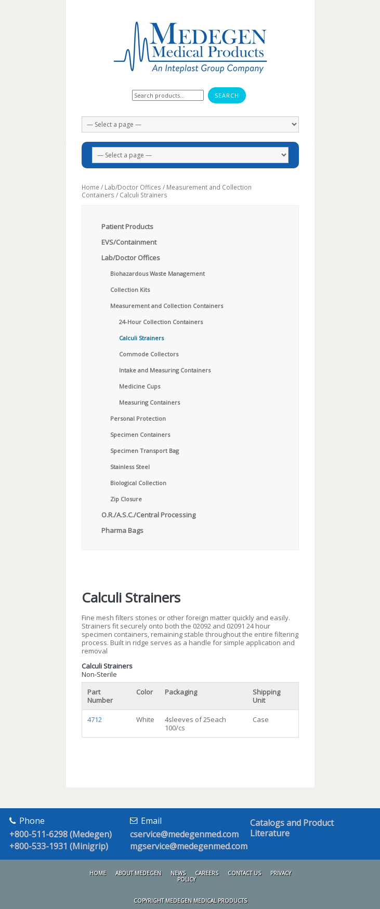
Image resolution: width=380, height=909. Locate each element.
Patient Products (127, 226)
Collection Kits (130, 289)
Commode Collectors (148, 354)
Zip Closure (126, 499)
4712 (94, 719)
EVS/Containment (128, 242)
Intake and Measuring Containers (165, 370)
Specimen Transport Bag (144, 451)
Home (90, 187)
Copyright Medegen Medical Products (190, 900)
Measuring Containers (149, 402)
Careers (206, 873)
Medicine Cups (139, 386)
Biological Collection (138, 483)
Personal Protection (138, 418)
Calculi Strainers (141, 338)
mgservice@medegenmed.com (188, 846)
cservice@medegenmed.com (184, 834)
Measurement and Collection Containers (167, 191)
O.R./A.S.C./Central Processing (148, 514)
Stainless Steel (130, 467)
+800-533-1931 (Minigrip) (58, 846)
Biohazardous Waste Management (157, 273)
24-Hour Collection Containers (161, 322)
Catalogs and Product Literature (292, 828)
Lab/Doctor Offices (132, 187)
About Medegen (138, 873)
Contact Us (244, 873)
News (178, 873)
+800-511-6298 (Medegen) (60, 834)
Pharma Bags (122, 530)
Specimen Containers (140, 434)
